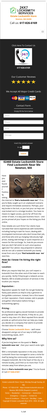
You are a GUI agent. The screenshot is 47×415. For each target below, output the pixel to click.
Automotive (37, 393)
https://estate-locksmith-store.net (32, 387)
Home (7, 393)
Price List (24, 398)
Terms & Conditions (12, 398)
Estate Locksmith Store (19, 329)
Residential (16, 393)
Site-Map (33, 398)
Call (23, 412)
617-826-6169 (28, 23)
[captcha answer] (26, 147)
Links (40, 398)
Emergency (14, 396)
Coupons (23, 396)
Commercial (26, 393)
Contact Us (33, 396)
